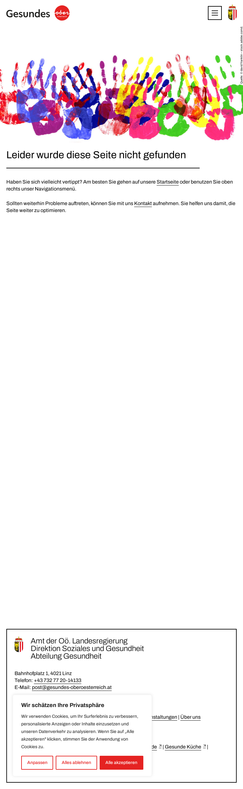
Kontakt (143, 203)
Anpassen (37, 762)
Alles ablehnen (76, 762)
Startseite (168, 182)
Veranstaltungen (158, 717)
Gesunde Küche (183, 746)
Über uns (190, 717)
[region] (82, 735)
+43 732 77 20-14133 (57, 680)
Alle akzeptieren (121, 762)
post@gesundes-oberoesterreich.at (72, 687)
